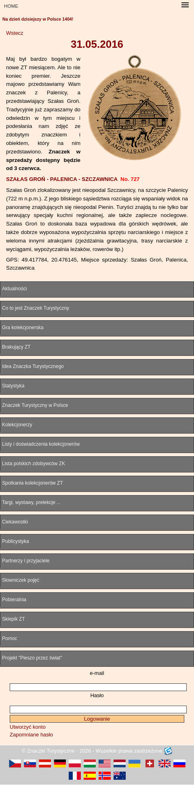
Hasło (96, 695)
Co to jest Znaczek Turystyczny (35, 308)
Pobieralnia (14, 599)
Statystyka (13, 386)
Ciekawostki (15, 522)
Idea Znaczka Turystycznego (33, 366)
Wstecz (14, 33)
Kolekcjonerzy (17, 425)
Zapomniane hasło (31, 735)
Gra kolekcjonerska (23, 327)
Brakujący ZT (16, 347)
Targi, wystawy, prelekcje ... (31, 502)
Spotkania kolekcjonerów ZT (32, 483)
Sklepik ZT (13, 619)
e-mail (97, 673)
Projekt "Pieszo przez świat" (32, 658)
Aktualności (14, 288)
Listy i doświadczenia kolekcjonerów (41, 444)
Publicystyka (15, 541)
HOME (11, 6)
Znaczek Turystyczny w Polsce (35, 405)
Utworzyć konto (28, 727)
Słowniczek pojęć (20, 580)
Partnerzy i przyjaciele (25, 561)
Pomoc (9, 638)
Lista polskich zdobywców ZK (33, 463)
